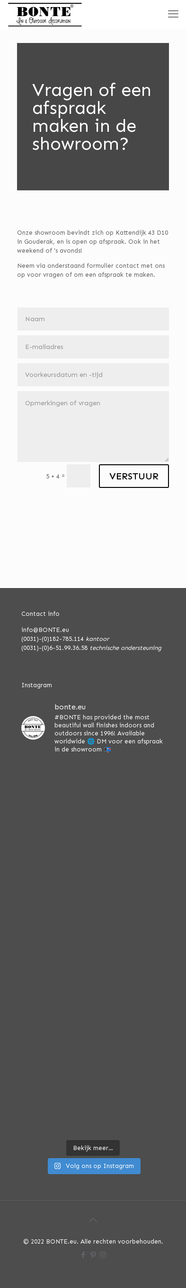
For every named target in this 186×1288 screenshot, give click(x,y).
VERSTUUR (134, 476)
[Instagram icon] (102, 1255)
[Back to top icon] (93, 1220)
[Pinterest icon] (93, 1255)
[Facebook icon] (83, 1255)
